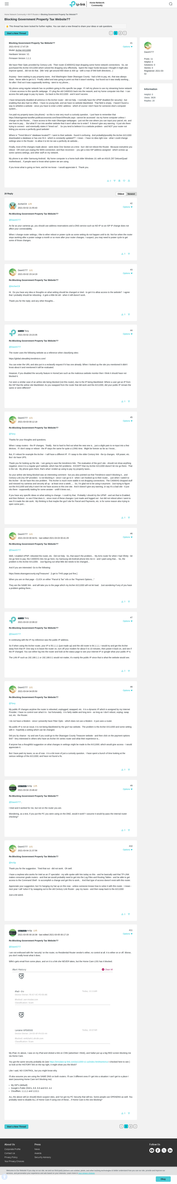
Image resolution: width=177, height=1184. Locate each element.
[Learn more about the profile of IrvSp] (13, 788)
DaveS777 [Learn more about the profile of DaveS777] (23, 271)
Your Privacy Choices (14, 1161)
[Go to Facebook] (157, 1150)
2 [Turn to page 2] (120, 33)
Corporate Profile (12, 1149)
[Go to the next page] (125, 33)
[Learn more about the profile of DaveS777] (13, 272)
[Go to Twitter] (164, 1150)
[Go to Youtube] (151, 1150)
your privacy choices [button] (86, 1174)
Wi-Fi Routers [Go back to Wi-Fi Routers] (33, 14)
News (37, 1149)
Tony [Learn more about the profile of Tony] (26, 331)
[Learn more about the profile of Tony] (13, 333)
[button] (6, 4)
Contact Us (9, 1153)
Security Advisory (43, 1157)
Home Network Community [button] (97, 4)
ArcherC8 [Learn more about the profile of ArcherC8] (22, 204)
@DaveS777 (15, 220)
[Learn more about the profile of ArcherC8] (13, 206)
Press (38, 1144)
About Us (9, 1144)
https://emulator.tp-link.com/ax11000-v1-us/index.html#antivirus (79, 1062)
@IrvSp (12, 863)
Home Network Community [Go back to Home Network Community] (15, 14)
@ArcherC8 (14, 287)
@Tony (12, 434)
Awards (38, 1153)
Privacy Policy (10, 1157)
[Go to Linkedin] (170, 1150)
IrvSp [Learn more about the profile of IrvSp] (29, 786)
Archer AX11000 (23, 50)
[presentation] (12, 206)
